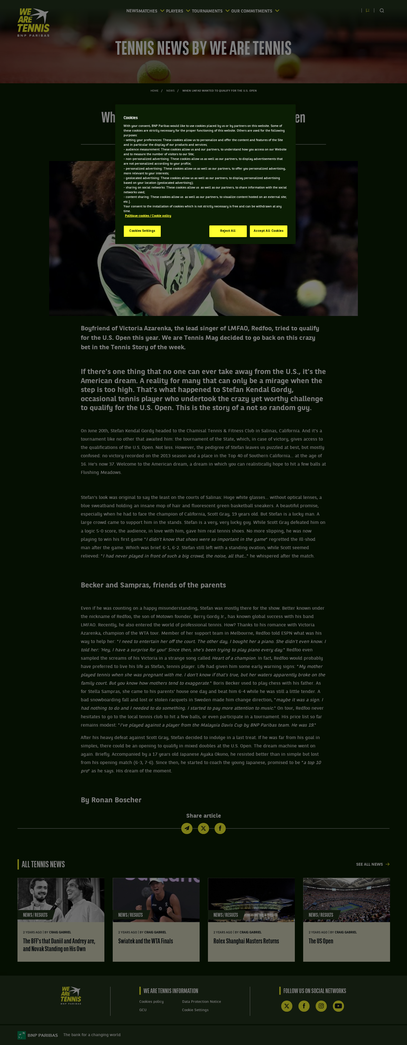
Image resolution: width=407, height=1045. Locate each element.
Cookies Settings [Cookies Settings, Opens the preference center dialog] (142, 231)
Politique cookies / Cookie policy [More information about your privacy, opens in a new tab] (148, 216)
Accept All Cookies (268, 231)
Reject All (228, 231)
